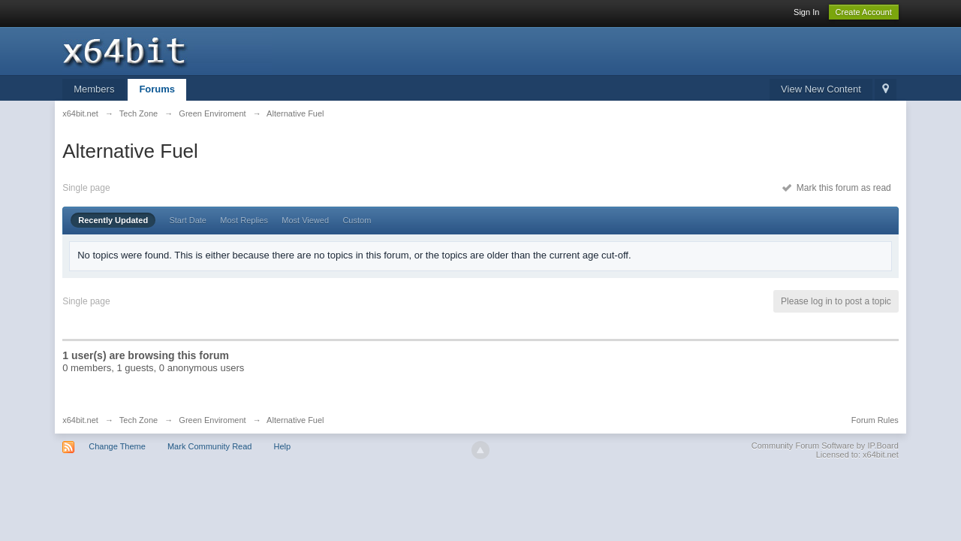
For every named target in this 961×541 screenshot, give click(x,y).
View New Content (821, 89)
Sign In (806, 12)
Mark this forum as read (836, 188)
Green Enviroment (212, 420)
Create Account (864, 12)
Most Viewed (305, 220)
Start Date (187, 220)
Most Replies (244, 220)
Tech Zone (138, 420)
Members (94, 89)
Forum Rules (875, 420)
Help (282, 446)
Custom (356, 220)
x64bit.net (80, 420)
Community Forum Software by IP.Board (825, 445)
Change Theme (117, 446)
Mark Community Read (209, 446)
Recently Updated (113, 220)
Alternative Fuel (295, 420)
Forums (157, 89)
